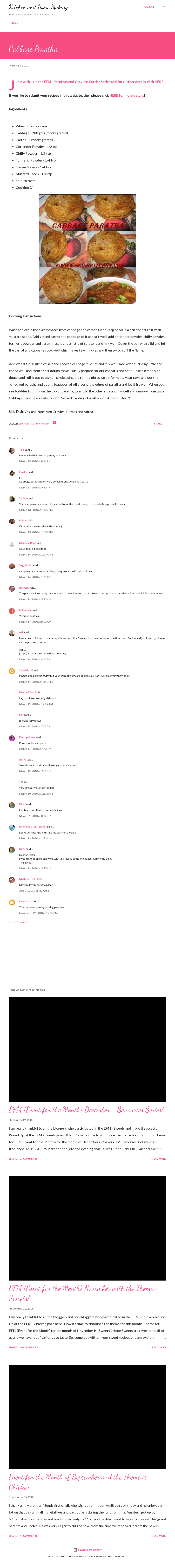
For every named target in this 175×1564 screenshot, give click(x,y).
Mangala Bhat (27, 542)
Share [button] (158, 423)
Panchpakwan (27, 737)
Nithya (23, 520)
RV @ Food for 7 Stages (33, 826)
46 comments (29, 1347)
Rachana (24, 587)
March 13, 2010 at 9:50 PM (35, 487)
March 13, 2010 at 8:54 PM (35, 461)
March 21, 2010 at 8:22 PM (35, 815)
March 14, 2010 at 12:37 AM (36, 554)
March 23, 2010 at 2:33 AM (35, 838)
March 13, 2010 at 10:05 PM (36, 509)
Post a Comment (18, 922)
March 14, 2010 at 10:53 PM (36, 681)
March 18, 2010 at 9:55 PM (35, 771)
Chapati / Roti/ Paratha (34, 423)
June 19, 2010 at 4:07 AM (34, 890)
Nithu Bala (25, 609)
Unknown (24, 901)
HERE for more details (127, 95)
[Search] (149, 7)
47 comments (29, 1535)
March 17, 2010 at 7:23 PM (35, 748)
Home (14, 22)
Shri (21, 714)
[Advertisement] (87, 959)
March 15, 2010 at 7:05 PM (35, 726)
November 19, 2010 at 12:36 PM (38, 913)
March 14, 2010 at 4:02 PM (35, 659)
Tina (21, 449)
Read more (159, 1158)
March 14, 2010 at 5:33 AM (35, 599)
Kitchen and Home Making (38, 7)
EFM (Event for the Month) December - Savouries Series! (86, 1109)
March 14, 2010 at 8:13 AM (35, 621)
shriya (22, 759)
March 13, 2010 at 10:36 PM (36, 532)
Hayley (23, 471)
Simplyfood (26, 669)
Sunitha (23, 498)
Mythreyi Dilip (27, 878)
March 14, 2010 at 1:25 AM (35, 577)
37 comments (29, 1158)
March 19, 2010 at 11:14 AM (36, 793)
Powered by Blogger (87, 1549)
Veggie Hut (25, 565)
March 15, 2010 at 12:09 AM (36, 704)
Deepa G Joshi (27, 692)
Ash (21, 632)
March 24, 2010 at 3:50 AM (35, 868)
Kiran (22, 804)
